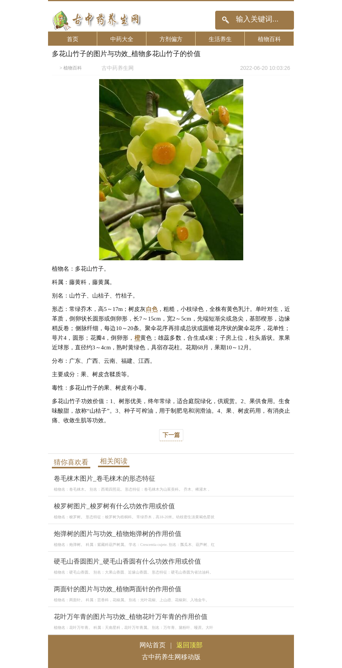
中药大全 (121, 39)
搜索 (225, 20)
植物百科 (269, 39)
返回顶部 (189, 645)
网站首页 (152, 645)
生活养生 (220, 39)
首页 (72, 39)
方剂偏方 (171, 39)
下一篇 (171, 435)
